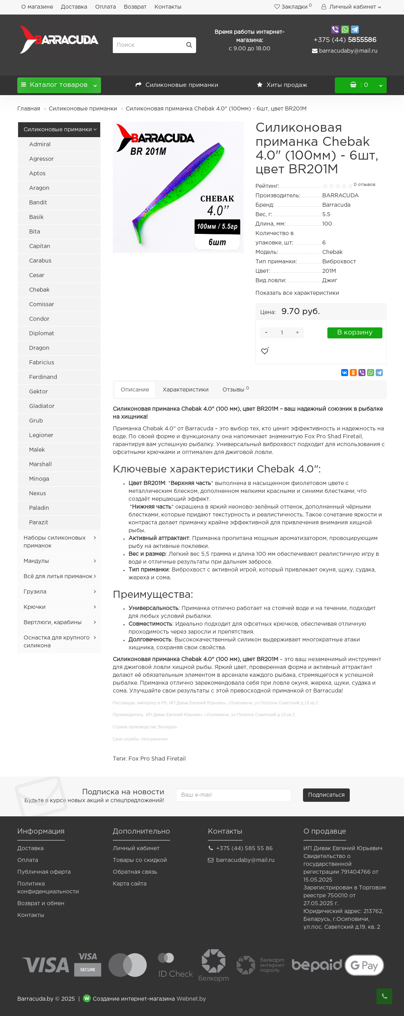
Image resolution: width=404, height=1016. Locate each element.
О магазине (37, 7)
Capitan (39, 246)
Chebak (39, 290)
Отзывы (235, 389)
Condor (39, 319)
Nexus (37, 493)
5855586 (345, 40)
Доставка (74, 7)
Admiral (40, 144)
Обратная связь (135, 872)
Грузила (35, 592)
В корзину (355, 333)
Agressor (41, 159)
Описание (135, 390)
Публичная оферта (44, 872)
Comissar (41, 304)
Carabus (40, 261)
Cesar (36, 275)
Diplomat (41, 333)
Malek (37, 450)
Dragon (39, 348)
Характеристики (186, 390)
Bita (34, 232)
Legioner (41, 435)
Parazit (38, 522)
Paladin (39, 508)
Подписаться (326, 795)
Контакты (168, 7)
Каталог (59, 82)
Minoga (39, 479)
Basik (36, 217)
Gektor (38, 391)
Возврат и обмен (40, 903)
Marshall (40, 464)
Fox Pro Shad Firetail (157, 759)
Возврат (135, 7)
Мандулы (36, 561)
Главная (28, 109)
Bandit (38, 202)
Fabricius (41, 362)
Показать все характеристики (297, 293)
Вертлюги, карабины (53, 622)
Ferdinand (43, 377)
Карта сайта (130, 884)
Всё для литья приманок (58, 576)
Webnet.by (191, 999)
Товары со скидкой (140, 860)
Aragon (39, 188)
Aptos (37, 173)
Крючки (35, 607)
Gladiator (42, 406)
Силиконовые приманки (177, 85)
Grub (36, 421)
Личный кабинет (136, 848)
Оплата (105, 7)
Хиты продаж (282, 85)
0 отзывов (364, 185)
